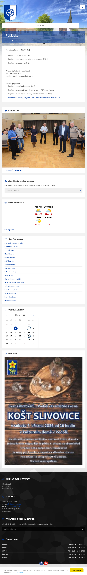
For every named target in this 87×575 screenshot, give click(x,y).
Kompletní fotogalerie (13, 170)
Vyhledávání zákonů (11, 293)
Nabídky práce (9, 261)
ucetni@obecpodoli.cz (14, 506)
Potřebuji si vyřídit (11, 290)
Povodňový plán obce (12, 247)
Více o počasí (9, 230)
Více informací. (18, 572)
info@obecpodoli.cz (14, 504)
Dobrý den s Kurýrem (12, 272)
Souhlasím (77, 570)
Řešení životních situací (12, 286)
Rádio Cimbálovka (11, 297)
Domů (8, 41)
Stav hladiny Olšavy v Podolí (14, 243)
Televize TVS (9, 275)
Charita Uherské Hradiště (13, 279)
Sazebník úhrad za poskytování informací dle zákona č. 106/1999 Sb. (34, 97)
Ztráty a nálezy (10, 265)
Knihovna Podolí (10, 257)
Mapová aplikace (10, 301)
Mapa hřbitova (9, 254)
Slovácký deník (10, 268)
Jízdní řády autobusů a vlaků (14, 283)
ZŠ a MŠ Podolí (9, 250)
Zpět (13, 41)
